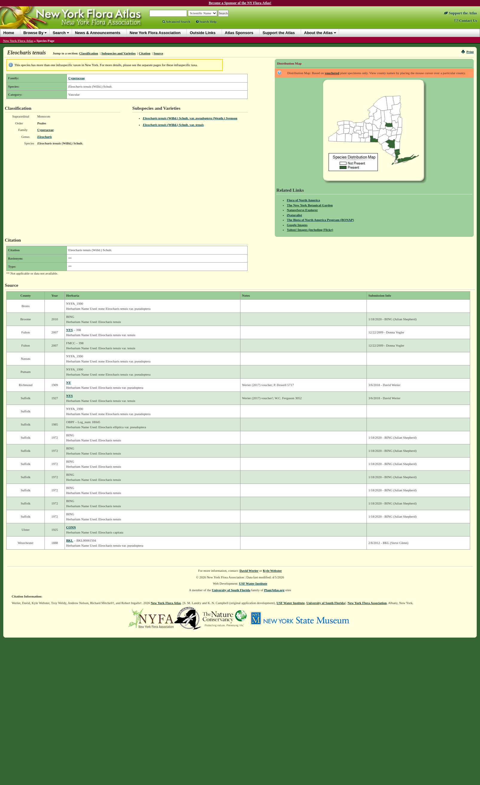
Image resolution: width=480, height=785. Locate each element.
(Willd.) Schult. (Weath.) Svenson (190, 118)
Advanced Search (176, 21)
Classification (88, 53)
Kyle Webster (272, 570)
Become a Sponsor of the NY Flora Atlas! (240, 3)
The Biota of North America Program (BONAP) (320, 220)
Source (158, 53)
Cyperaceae (76, 78)
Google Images (297, 225)
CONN (71, 527)
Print (467, 52)
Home (8, 33)
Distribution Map (289, 63)
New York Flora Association (367, 603)
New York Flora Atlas (18, 40)
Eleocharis (44, 136)
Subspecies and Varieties (118, 53)
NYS (69, 330)
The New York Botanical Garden (310, 205)
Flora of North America (303, 200)
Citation (145, 53)
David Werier (249, 570)
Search (59, 33)
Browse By (33, 33)
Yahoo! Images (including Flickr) (310, 229)
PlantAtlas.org (274, 590)
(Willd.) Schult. (173, 124)
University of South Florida (231, 590)
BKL (69, 540)
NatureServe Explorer (302, 210)
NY (68, 382)
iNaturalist (294, 215)
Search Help (206, 21)
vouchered (332, 73)
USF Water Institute (253, 583)
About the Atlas (318, 33)
